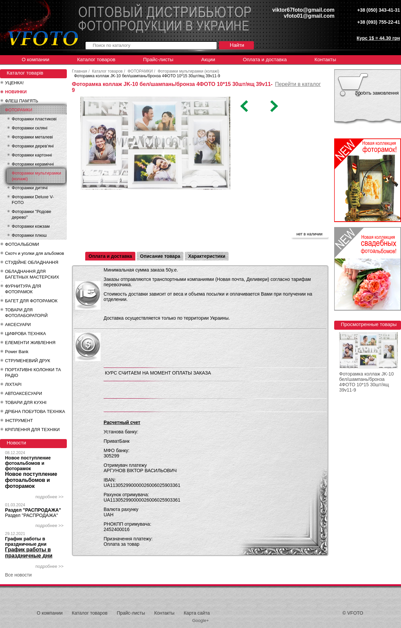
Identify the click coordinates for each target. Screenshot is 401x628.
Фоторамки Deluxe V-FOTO (33, 199)
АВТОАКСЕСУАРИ (23, 393)
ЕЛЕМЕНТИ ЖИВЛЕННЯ (30, 342)
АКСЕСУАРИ (18, 324)
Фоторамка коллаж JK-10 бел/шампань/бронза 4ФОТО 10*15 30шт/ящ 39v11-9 (366, 382)
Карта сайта (197, 613)
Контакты (325, 59)
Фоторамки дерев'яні (33, 145)
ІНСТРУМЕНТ (19, 420)
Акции (208, 59)
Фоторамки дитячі (29, 187)
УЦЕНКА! (14, 82)
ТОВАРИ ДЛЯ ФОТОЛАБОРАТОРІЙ (26, 312)
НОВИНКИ (16, 91)
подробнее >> (49, 496)
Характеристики (206, 256)
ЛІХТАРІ (13, 384)
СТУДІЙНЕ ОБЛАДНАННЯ (31, 262)
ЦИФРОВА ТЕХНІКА (25, 333)
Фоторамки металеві (32, 136)
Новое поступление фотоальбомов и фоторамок (28, 463)
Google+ (200, 620)
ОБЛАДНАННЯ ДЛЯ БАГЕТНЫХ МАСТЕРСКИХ (32, 274)
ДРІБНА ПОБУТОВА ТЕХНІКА (35, 411)
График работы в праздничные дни (25, 541)
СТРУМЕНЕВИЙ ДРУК (27, 360)
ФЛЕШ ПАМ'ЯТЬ (21, 100)
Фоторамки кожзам (31, 226)
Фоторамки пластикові (34, 118)
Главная (79, 71)
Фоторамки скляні (29, 127)
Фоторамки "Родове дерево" (31, 214)
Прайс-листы (158, 59)
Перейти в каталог (298, 84)
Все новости (18, 575)
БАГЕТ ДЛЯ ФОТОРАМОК (31, 300)
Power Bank (16, 351)
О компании (35, 59)
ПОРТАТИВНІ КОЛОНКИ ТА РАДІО (33, 372)
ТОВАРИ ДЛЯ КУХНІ (25, 402)
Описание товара (160, 256)
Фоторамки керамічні (33, 164)
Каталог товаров (96, 59)
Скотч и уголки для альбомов (34, 253)
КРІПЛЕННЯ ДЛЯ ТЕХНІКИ (32, 429)
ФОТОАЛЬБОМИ (22, 244)
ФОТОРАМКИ (18, 109)
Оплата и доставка (265, 59)
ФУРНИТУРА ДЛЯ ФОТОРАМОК (23, 289)
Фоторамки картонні (32, 155)
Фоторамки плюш (29, 235)
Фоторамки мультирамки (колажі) (36, 176)
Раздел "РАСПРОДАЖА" (33, 510)
